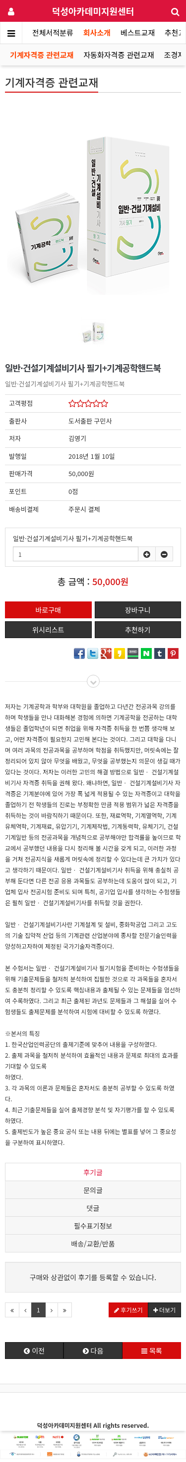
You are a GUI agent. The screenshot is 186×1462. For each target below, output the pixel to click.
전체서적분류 (52, 32)
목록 (151, 1350)
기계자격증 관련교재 (41, 55)
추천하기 (138, 630)
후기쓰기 (128, 1309)
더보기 (164, 1309)
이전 (34, 1350)
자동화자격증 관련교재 (118, 55)
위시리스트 (48, 630)
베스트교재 (138, 32)
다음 (93, 1350)
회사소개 (97, 32)
